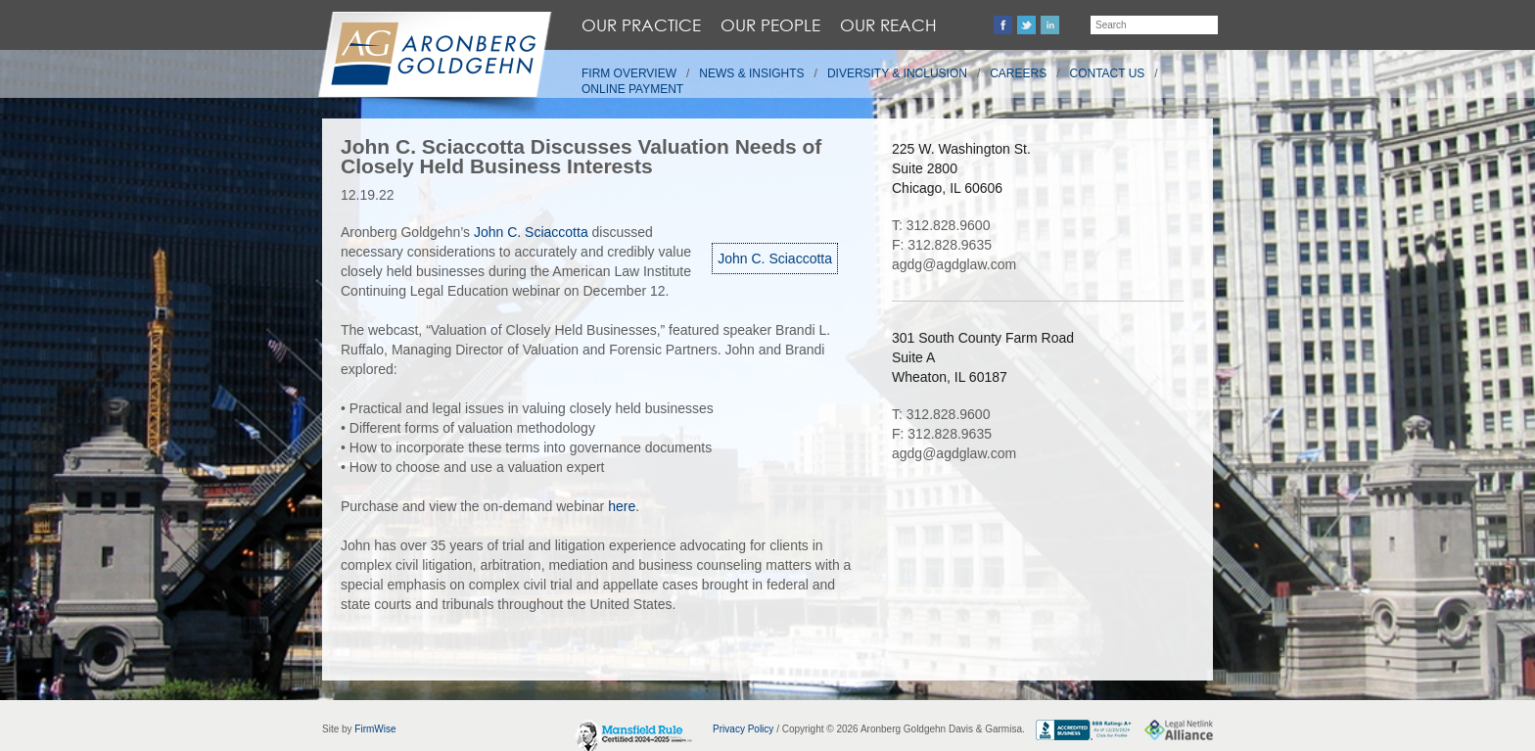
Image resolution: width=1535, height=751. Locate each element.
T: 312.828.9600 (941, 225)
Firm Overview (628, 73)
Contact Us (1107, 73)
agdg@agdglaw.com (954, 264)
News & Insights (751, 73)
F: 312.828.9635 (942, 245)
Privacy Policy (743, 729)
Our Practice (641, 25)
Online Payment (632, 89)
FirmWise (374, 729)
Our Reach (888, 25)
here (621, 506)
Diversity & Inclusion (897, 73)
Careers (1018, 73)
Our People (770, 25)
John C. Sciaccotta (775, 258)
